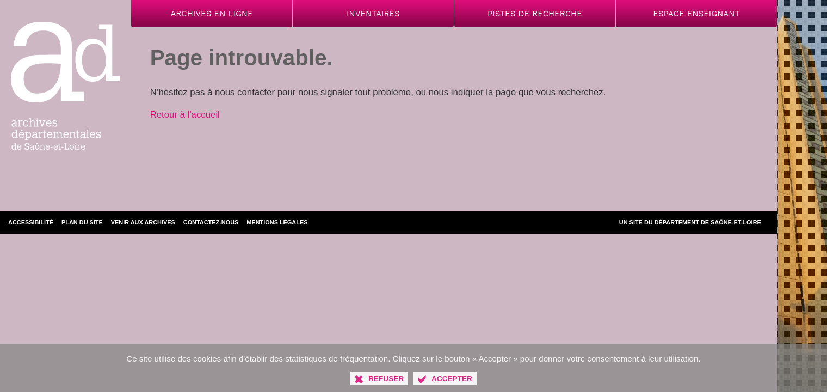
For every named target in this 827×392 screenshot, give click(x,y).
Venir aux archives (143, 222)
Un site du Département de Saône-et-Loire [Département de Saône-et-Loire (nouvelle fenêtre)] (690, 222)
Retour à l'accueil (185, 114)
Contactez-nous (211, 222)
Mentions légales (276, 222)
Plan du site (82, 222)
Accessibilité (30, 222)
